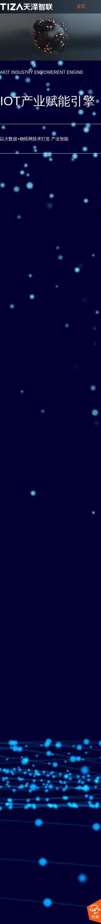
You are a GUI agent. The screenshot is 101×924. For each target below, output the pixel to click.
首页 (81, 6)
